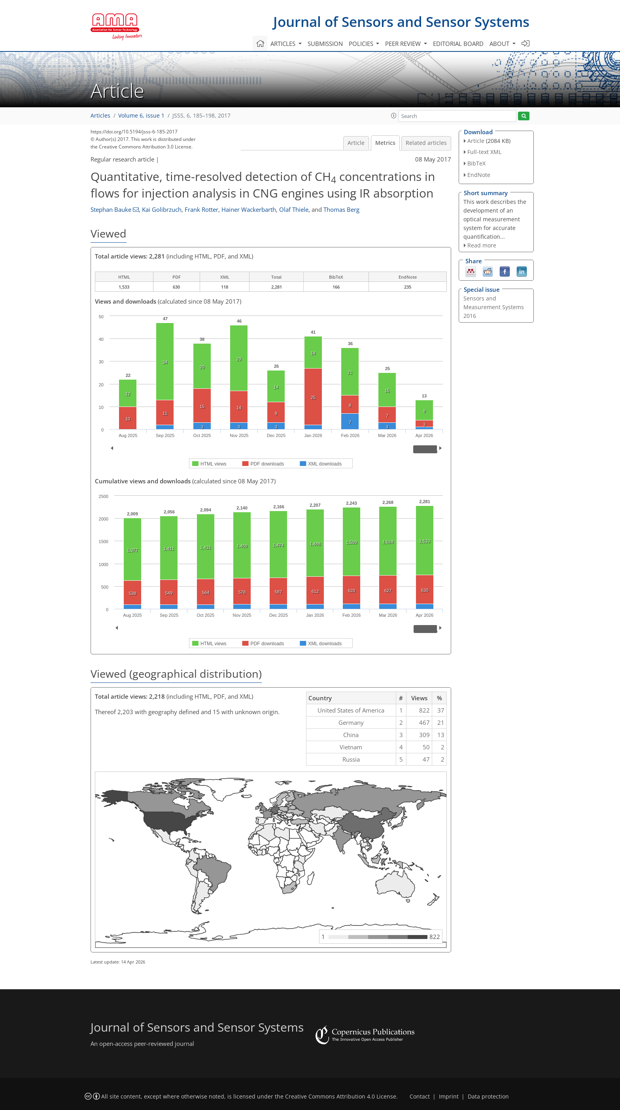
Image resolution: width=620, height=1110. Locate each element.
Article (356, 142)
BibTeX (476, 163)
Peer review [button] (403, 44)
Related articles (426, 142)
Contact (420, 1096)
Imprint (449, 1096)
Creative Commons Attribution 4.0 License (340, 1096)
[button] (394, 115)
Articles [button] (283, 44)
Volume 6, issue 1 (141, 115)
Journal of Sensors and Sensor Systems (401, 21)
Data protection (488, 1096)
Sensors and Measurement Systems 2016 (493, 307)
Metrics (385, 142)
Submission (325, 44)
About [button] (500, 44)
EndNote (478, 175)
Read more (481, 245)
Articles (100, 115)
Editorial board (458, 44)
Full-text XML (484, 152)
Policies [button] (362, 44)
